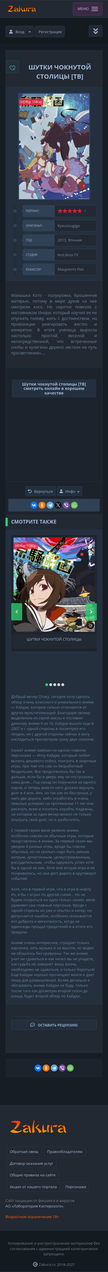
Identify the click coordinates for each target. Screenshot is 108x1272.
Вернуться (40, 491)
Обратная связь (24, 1151)
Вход (20, 31)
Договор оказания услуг (31, 1163)
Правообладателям (64, 1151)
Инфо (69, 491)
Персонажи (75, 1186)
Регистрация (50, 31)
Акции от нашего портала (33, 1186)
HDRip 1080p (31, 101)
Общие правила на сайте (33, 1174)
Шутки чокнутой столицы (54, 639)
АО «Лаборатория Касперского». (35, 1206)
